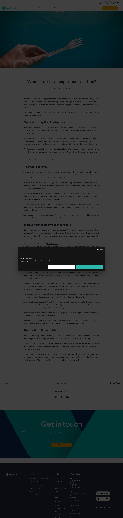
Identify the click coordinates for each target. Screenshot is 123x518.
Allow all (89, 267)
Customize (61, 267)
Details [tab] (61, 253)
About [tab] (90, 253)
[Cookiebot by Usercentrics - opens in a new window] (95, 249)
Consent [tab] (32, 253)
